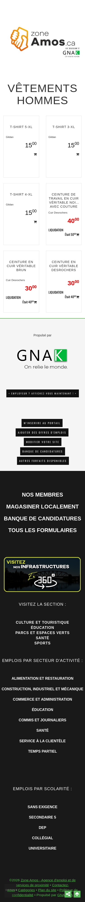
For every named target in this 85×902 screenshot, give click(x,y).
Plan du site (47, 890)
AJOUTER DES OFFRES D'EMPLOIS (42, 432)
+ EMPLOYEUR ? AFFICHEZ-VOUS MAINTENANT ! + (43, 393)
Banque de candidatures (42, 451)
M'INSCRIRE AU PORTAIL (42, 423)
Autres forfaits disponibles (43, 461)
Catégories (26, 890)
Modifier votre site (42, 442)
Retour (11, 890)
